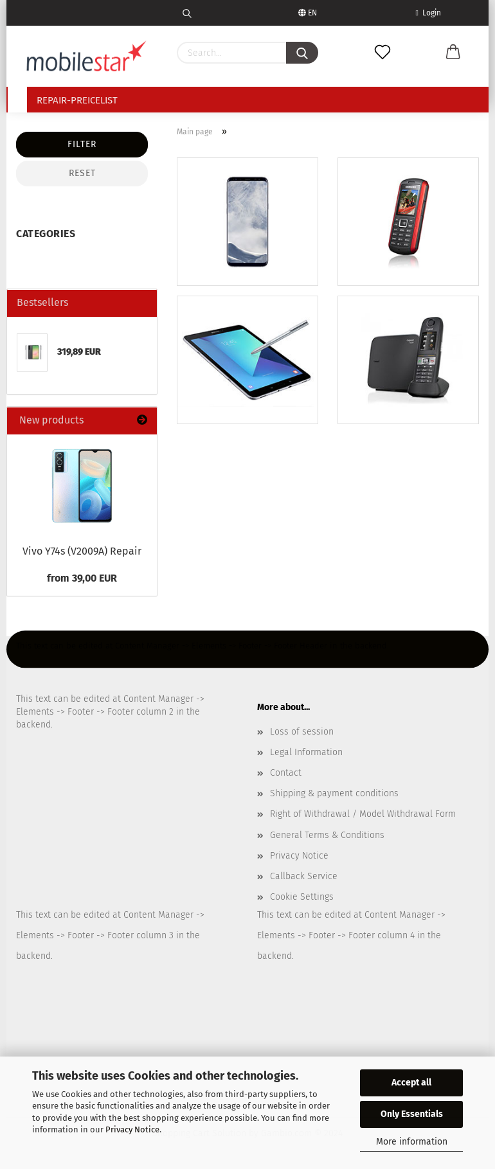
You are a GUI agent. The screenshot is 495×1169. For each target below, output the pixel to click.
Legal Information (306, 752)
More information (411, 1141)
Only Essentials (412, 1114)
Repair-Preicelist (77, 100)
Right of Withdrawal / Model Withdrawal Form (363, 813)
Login (428, 12)
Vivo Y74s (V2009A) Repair (81, 551)
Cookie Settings (302, 896)
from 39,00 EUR (82, 578)
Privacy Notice (132, 1129)
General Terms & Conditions (327, 835)
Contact (286, 772)
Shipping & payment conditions (334, 793)
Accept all (411, 1082)
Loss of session (302, 731)
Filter (82, 144)
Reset (82, 173)
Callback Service (304, 876)
